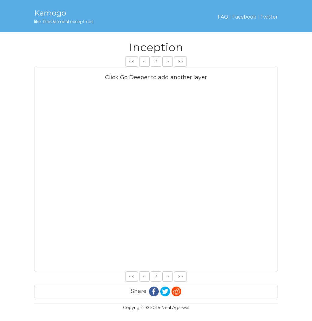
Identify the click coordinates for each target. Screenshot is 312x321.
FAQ (223, 17)
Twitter (269, 17)
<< (131, 61)
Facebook (244, 17)
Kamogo (50, 12)
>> (180, 61)
